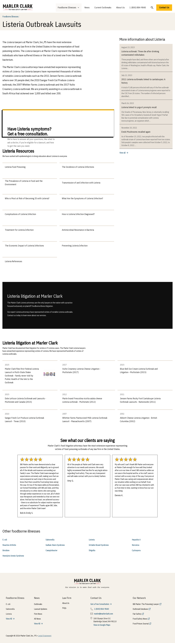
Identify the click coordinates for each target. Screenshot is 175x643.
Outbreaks (38, 604)
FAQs (64, 608)
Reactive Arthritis (9, 545)
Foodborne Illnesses (11, 16)
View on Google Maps (101, 625)
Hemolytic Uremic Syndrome (13, 556)
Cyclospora (136, 550)
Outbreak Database (140, 609)
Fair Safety (137, 614)
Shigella (92, 550)
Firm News (38, 614)
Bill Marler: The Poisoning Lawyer (146, 604)
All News (37, 619)
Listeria (92, 539)
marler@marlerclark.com (103, 614)
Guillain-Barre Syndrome (55, 545)
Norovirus (135, 545)
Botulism (5, 550)
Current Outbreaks (102, 7)
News (87, 7)
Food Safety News (140, 619)
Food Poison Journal (141, 623)
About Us (120, 7)
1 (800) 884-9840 (138, 7)
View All (9, 619)
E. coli (4, 539)
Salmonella (50, 539)
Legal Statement (44, 635)
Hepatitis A (136, 539)
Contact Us (164, 7)
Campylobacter (51, 550)
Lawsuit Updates (40, 609)
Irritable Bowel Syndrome (99, 545)
